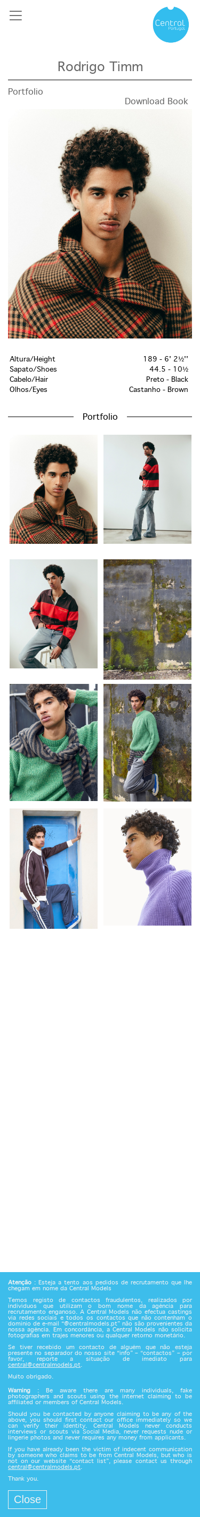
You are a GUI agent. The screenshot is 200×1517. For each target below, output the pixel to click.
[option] (100, 223)
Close (27, 1499)
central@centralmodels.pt (44, 1365)
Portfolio (25, 92)
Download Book (156, 101)
